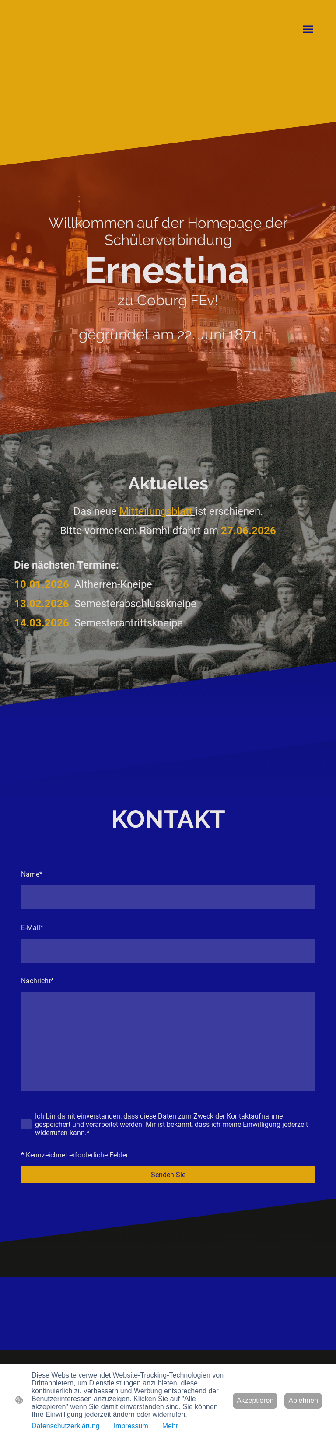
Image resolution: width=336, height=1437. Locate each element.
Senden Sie (168, 1175)
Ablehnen (303, 1400)
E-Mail (32, 927)
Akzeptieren (255, 1400)
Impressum (131, 1426)
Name (31, 874)
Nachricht (37, 981)
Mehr (170, 1426)
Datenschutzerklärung (66, 1426)
